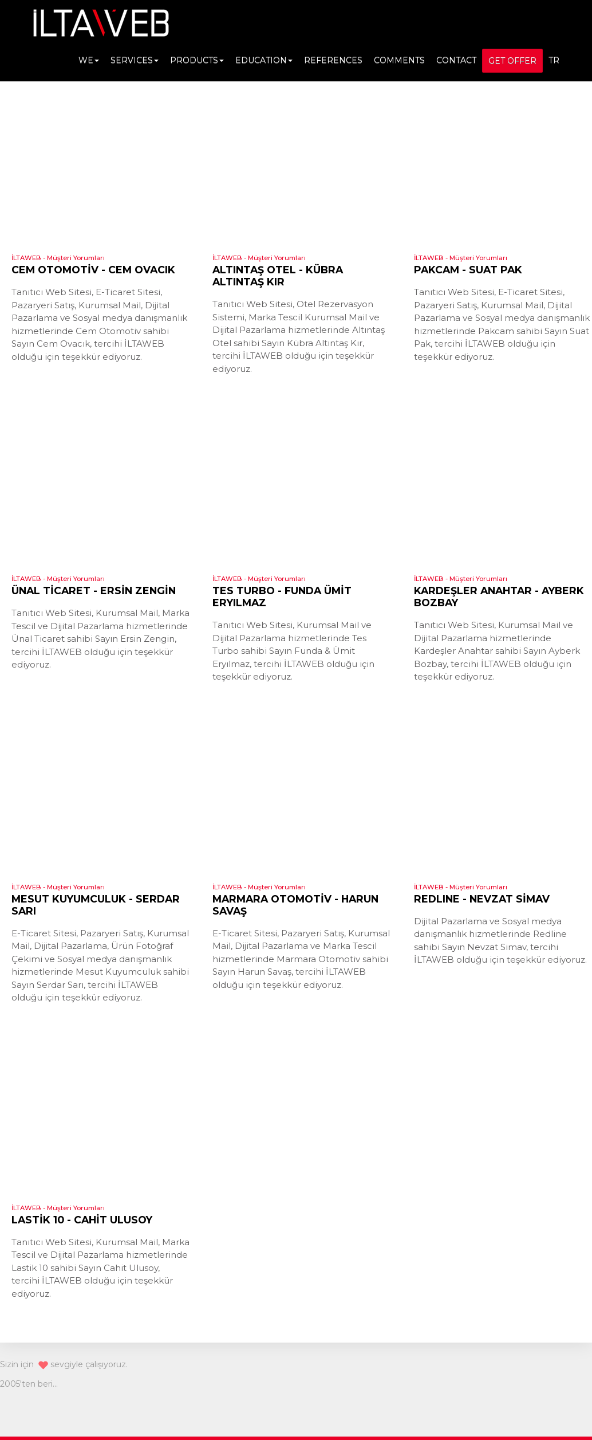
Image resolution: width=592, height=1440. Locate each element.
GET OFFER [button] (512, 61)
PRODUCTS (197, 60)
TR (553, 60)
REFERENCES (333, 60)
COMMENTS (399, 60)
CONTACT (456, 60)
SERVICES (134, 60)
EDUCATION (264, 60)
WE (88, 60)
